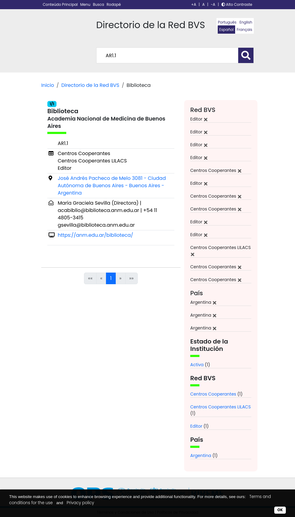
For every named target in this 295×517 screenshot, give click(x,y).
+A (193, 4)
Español (226, 29)
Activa (197, 365)
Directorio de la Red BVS (90, 85)
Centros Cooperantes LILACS (220, 407)
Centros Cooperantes (213, 394)
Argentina (200, 455)
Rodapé (114, 4)
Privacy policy (80, 503)
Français (244, 29)
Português (227, 22)
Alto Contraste (236, 4)
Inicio (47, 85)
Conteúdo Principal (61, 4)
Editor (196, 426)
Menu (85, 4)
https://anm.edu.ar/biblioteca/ (95, 235)
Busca (99, 4)
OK (280, 509)
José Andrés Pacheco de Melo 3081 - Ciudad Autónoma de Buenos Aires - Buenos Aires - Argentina (112, 185)
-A (213, 4)
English (245, 22)
